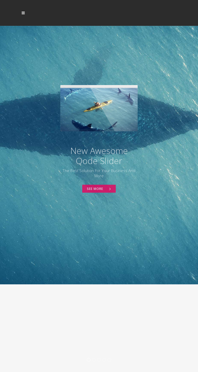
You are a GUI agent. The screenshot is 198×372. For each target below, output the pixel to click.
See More (99, 210)
